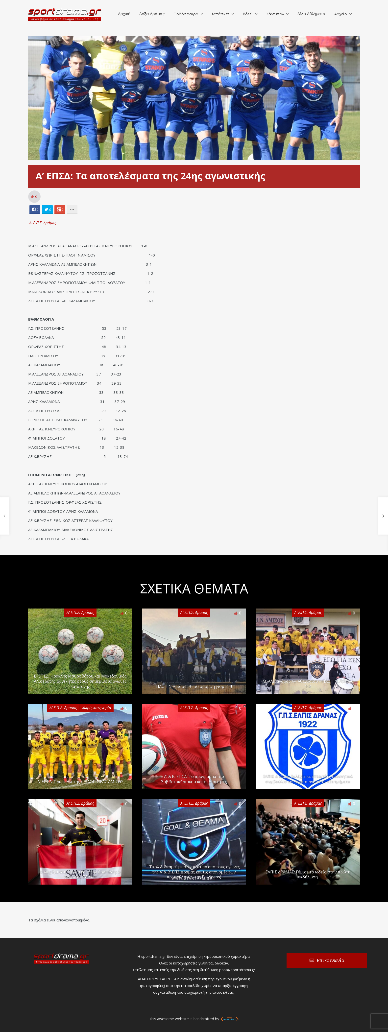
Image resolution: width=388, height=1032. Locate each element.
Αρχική (124, 14)
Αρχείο (340, 14)
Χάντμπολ (275, 14)
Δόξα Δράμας (152, 14)
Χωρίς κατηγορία (96, 707)
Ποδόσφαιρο (185, 14)
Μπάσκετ (220, 14)
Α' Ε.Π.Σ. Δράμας (42, 222)
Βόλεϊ (248, 14)
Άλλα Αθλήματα (311, 14)
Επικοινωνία (330, 960)
